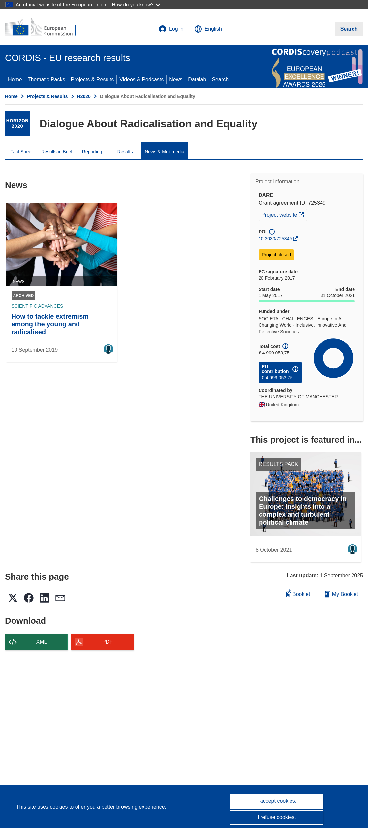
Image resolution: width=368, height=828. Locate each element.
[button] (208, 29)
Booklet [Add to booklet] (298, 593)
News (175, 79)
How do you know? (136, 4)
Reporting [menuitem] (92, 151)
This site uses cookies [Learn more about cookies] (42, 807)
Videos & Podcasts (141, 79)
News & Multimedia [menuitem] (164, 151)
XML (41, 642)
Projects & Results (92, 79)
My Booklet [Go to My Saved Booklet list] (341, 594)
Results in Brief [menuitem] (56, 151)
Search (220, 79)
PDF (107, 642)
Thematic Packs (46, 79)
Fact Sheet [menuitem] (21, 151)
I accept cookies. (276, 801)
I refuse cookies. (277, 817)
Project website (284, 214)
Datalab (197, 79)
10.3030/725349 (275, 238)
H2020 (84, 96)
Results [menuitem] (125, 151)
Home (15, 79)
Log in (171, 29)
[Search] (349, 29)
